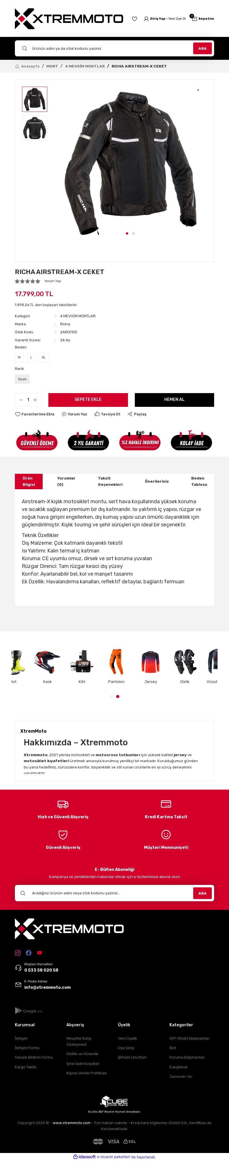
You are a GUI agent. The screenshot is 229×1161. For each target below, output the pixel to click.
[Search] (114, 48)
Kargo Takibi (25, 1067)
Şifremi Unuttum (132, 1057)
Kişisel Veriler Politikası (86, 1073)
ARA (202, 48)
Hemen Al (174, 399)
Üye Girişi (126, 1048)
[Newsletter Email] (114, 893)
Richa (65, 324)
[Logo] (69, 18)
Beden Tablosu (199, 481)
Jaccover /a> (181, 1076)
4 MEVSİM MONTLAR (78, 316)
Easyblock (178, 1067)
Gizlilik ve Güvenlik (82, 1054)
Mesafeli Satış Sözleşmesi (78, 1041)
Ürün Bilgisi (29, 481)
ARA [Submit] (202, 893)
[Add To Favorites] (34, 414)
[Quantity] (28, 400)
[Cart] (203, 19)
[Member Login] (164, 19)
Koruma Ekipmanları (187, 1057)
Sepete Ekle (88, 399)
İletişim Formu (27, 1048)
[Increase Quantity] (37, 400)
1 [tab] (127, 233)
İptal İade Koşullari (82, 1063)
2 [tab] (134, 233)
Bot (172, 1048)
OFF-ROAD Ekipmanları (189, 1038)
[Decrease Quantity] (19, 400)
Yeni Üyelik (127, 1038)
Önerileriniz (157, 481)
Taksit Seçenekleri (110, 481)
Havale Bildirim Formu (34, 1057)
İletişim (21, 1038)
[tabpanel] (130, 163)
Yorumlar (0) (66, 481)
